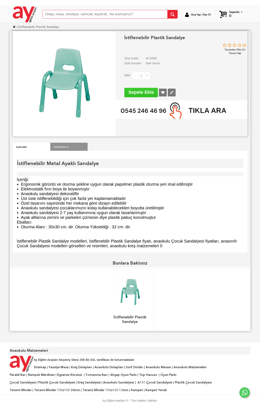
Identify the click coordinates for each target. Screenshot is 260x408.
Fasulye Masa (59, 367)
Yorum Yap (235, 53)
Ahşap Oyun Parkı (123, 375)
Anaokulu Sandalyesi (118, 382)
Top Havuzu (148, 375)
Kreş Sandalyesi (89, 382)
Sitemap (40, 367)
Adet (127, 75)
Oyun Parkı (168, 375)
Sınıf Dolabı (134, 367)
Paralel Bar (18, 375)
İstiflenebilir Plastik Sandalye (38, 26)
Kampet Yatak (156, 390)
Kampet (137, 390)
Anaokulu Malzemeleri (190, 367)
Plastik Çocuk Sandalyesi (56, 382)
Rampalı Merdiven (41, 375)
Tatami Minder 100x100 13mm (105, 390)
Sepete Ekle (141, 92)
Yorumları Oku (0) (235, 49)
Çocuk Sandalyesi (23, 382)
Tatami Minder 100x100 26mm (57, 390)
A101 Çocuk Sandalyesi (155, 382)
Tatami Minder (21, 390)
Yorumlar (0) (61, 146)
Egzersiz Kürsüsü (69, 375)
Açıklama (21, 146)
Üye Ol (207, 14)
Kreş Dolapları (81, 367)
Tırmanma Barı (96, 375)
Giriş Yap (196, 14)
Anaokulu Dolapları (108, 367)
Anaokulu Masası (158, 367)
